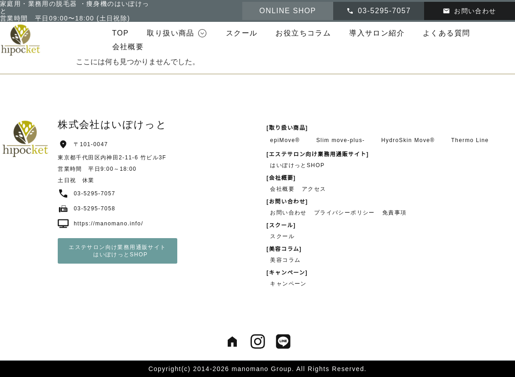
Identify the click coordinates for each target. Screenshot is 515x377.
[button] (177, 33)
